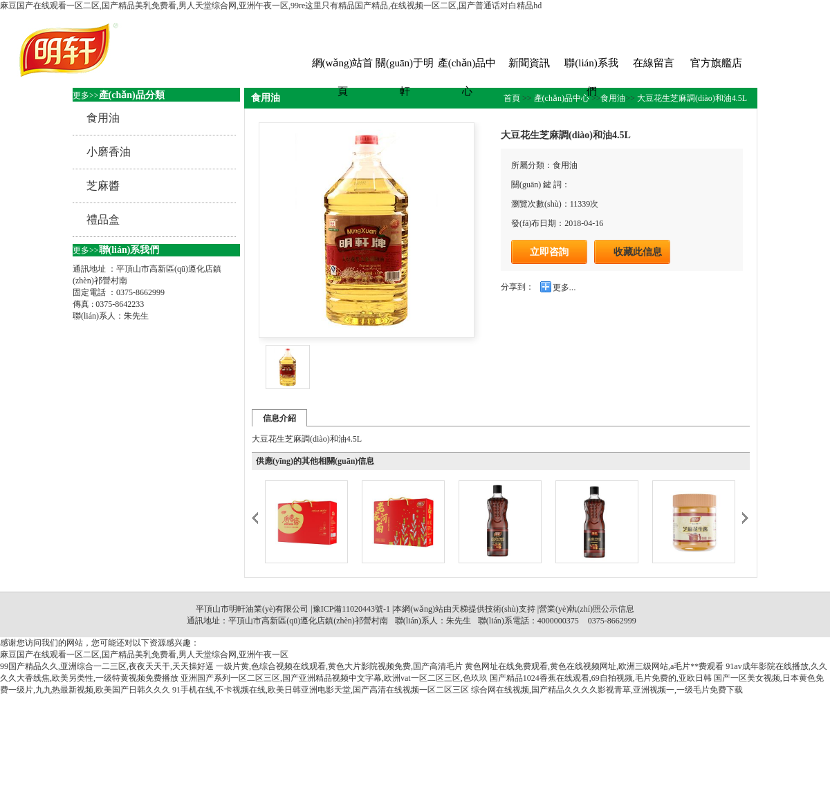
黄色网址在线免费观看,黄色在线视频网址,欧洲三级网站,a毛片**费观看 (594, 666)
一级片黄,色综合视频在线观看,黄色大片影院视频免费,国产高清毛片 (339, 666)
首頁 (513, 98)
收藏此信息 (638, 252)
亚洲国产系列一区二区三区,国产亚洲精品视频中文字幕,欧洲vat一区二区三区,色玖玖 (334, 678)
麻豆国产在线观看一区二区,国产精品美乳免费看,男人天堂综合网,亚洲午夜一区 (144, 654)
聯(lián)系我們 (591, 67)
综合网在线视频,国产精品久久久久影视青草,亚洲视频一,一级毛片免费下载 (607, 690)
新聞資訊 (529, 62)
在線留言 (653, 62)
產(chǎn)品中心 (467, 67)
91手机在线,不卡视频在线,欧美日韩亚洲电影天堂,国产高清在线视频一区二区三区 (320, 690)
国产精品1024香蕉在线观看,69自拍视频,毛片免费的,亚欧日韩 (601, 678)
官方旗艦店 (716, 62)
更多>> (86, 95)
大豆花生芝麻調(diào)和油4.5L (691, 98)
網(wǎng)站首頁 (343, 67)
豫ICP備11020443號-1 (351, 609)
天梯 (460, 609)
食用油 (612, 98)
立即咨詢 (549, 251)
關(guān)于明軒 (405, 67)
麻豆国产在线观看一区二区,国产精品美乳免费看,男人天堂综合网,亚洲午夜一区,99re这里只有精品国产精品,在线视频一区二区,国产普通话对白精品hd (271, 5)
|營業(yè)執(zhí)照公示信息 (584, 609)
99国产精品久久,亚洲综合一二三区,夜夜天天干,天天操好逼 (107, 666)
